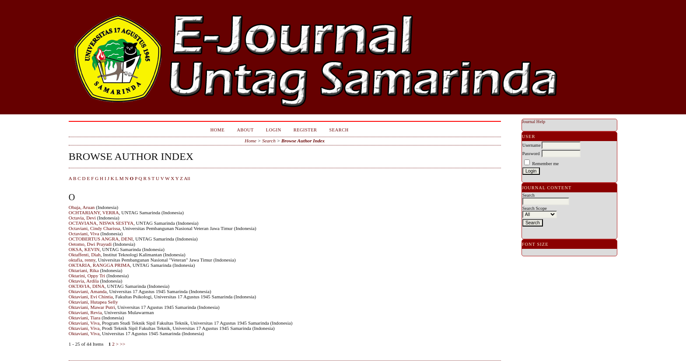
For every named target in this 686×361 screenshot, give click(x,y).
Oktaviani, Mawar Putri (92, 307)
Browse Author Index (303, 140)
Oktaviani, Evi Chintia (91, 296)
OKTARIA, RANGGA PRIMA (99, 265)
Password (531, 153)
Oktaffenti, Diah (85, 254)
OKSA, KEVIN (84, 249)
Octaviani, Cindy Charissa (94, 228)
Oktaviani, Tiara (85, 317)
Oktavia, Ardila (84, 280)
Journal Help (533, 121)
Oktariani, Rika (84, 270)
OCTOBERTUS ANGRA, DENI (101, 238)
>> (123, 344)
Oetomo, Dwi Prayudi (90, 244)
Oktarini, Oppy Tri (87, 275)
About (245, 129)
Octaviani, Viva (84, 233)
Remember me (545, 163)
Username (531, 145)
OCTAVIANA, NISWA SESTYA (101, 223)
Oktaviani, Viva (84, 323)
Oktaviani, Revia (85, 312)
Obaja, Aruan (82, 207)
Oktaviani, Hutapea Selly (93, 301)
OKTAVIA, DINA (87, 286)
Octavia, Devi (82, 217)
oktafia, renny (82, 259)
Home (217, 129)
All (187, 178)
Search (339, 129)
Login (273, 129)
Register (305, 129)
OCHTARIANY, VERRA (94, 212)
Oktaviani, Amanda (88, 291)
